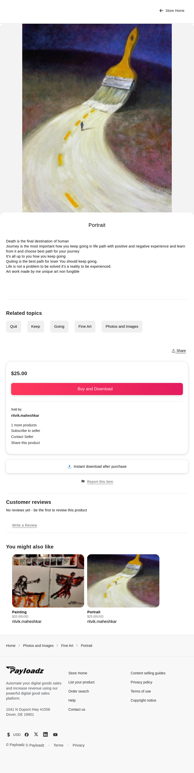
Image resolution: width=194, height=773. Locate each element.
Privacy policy (141, 682)
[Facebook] (26, 734)
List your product (81, 682)
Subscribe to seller (25, 431)
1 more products (24, 425)
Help (72, 700)
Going (59, 326)
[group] (48, 589)
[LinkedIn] (45, 734)
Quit (13, 326)
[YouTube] (55, 734)
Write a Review (24, 525)
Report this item (97, 481)
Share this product (25, 443)
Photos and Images (122, 326)
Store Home (171, 11)
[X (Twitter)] (36, 734)
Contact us (76, 709)
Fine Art (85, 326)
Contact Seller (22, 437)
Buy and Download (97, 389)
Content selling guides (148, 673)
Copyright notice (143, 700)
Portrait (86, 646)
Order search (78, 691)
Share (179, 351)
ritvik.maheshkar (25, 415)
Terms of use (141, 691)
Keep (35, 326)
